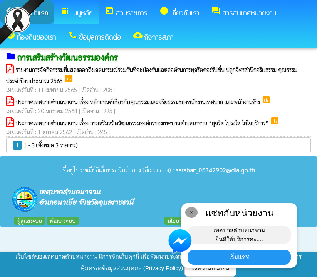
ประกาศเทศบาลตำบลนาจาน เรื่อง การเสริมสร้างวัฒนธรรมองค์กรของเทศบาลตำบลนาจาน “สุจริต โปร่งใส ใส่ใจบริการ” (143, 123)
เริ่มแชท (239, 257)
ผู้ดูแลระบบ (29, 220)
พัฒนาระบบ (62, 220)
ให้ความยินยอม (210, 268)
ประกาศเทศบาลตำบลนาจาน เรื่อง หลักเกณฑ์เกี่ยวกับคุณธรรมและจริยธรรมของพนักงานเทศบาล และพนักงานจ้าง (139, 101)
